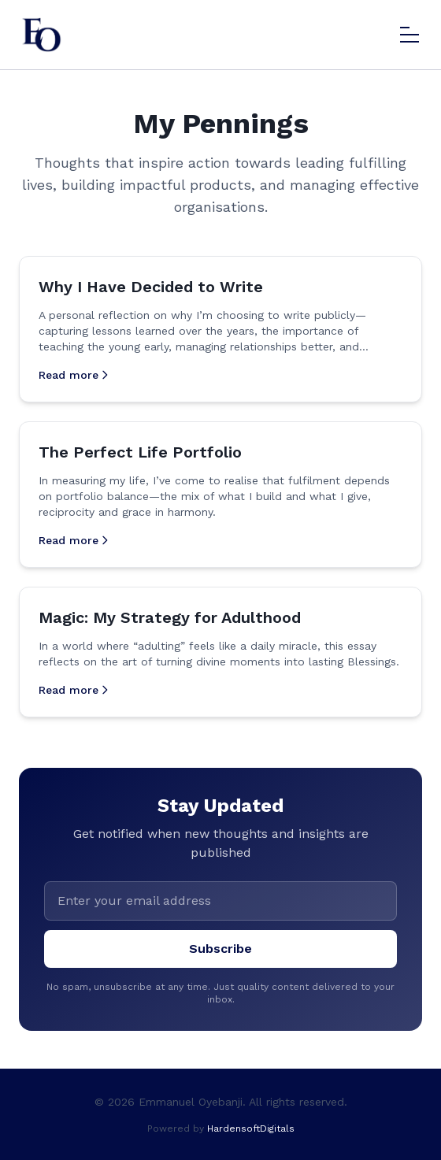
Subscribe (220, 948)
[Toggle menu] (409, 34)
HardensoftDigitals (251, 1128)
